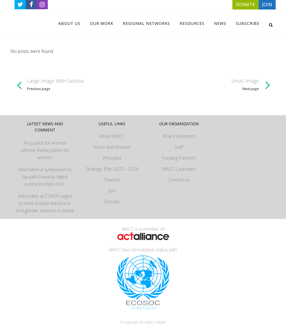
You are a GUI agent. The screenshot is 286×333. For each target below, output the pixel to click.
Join (112, 191)
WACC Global (156, 322)
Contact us (179, 180)
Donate (112, 202)
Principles (112, 158)
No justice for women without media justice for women (45, 150)
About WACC (112, 136)
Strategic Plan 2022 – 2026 (111, 169)
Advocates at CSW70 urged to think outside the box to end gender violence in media (45, 203)
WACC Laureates (179, 169)
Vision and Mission (111, 147)
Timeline (112, 180)
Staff (178, 147)
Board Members (179, 136)
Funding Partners (179, 158)
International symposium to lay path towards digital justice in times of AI (45, 176)
